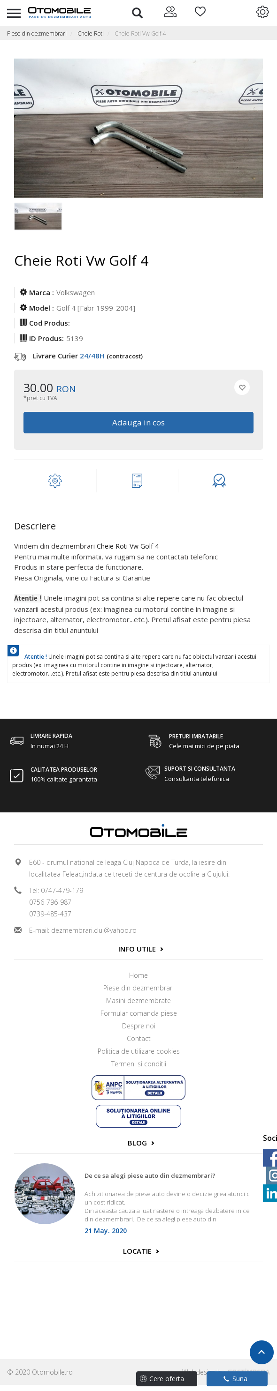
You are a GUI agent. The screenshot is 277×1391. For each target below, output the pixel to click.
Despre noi (138, 1025)
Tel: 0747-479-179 (56, 890)
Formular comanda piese (138, 1013)
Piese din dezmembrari (37, 33)
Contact (139, 1038)
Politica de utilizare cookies (139, 1051)
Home (138, 975)
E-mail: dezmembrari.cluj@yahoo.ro (83, 930)
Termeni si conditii (138, 1063)
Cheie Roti (90, 33)
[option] (39, 221)
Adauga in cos (138, 422)
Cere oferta (166, 1378)
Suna (235, 1378)
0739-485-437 (50, 913)
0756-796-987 (50, 902)
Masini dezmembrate (138, 1000)
